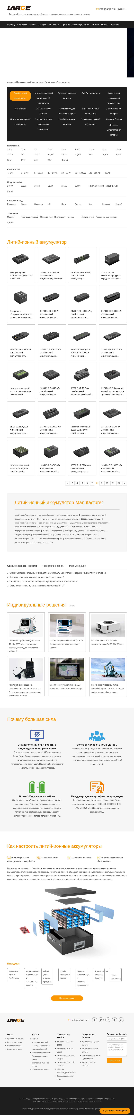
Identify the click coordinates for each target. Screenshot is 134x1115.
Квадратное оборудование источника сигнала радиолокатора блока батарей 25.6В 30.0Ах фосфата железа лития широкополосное (21, 314)
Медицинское (46, 217)
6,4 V (50, 149)
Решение (115, 24)
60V (36, 160)
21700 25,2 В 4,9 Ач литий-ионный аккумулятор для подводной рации (19, 430)
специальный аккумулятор (67, 515)
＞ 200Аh (106, 173)
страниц (11, 24)
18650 (37, 186)
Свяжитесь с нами (14, 1049)
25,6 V (105, 155)
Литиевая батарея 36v (23, 543)
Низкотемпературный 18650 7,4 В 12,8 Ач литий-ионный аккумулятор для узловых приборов (19, 468)
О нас (29, 32)
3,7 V (23, 149)
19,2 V (51, 155)
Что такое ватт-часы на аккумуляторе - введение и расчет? (37, 577)
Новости (20, 32)
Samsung (38, 204)
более (72, 606)
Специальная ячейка (26, 24)
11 (113, 483)
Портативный (87, 217)
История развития (14, 1042)
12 (119, 483)
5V (35, 149)
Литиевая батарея (99, 24)
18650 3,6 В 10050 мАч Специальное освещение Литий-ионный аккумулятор (111, 468)
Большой (106, 204)
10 (107, 483)
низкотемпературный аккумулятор (53, 523)
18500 (23, 186)
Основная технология (40, 1070)
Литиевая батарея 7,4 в (64, 535)
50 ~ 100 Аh (80, 173)
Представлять (114, 1061)
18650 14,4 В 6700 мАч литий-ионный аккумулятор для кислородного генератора (20, 353)
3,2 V (9, 149)
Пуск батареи (20, 109)
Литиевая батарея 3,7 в (42, 535)
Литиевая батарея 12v (74, 539)
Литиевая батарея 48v (44, 543)
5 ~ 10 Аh (38, 173)
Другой (65, 160)
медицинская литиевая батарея (27, 531)
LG (49, 204)
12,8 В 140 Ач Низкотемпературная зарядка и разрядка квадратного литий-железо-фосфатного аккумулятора (111, 275)
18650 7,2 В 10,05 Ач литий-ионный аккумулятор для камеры (51, 275)
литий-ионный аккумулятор (25, 515)
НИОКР (10, 32)
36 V (9, 160)
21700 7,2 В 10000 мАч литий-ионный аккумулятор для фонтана (50, 430)
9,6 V (77, 149)
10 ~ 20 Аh (53, 173)
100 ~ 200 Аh (94, 173)
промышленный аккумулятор (92, 515)
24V (90, 155)
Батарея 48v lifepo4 (22, 535)
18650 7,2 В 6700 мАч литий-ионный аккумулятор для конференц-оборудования (81, 468)
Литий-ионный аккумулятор (57, 82)
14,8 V (10, 155)
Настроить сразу (67, 998)
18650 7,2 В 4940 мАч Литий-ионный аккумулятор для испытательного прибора (51, 391)
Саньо (24, 204)
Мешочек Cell (112, 186)
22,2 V (64, 155)
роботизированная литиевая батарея (83, 527)
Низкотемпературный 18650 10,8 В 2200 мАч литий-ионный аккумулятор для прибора (20, 391)
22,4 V (78, 155)
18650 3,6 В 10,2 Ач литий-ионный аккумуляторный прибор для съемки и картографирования (82, 391)
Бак (90, 204)
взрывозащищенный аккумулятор (52, 527)
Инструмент (59, 217)
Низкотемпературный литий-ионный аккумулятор (43, 98)
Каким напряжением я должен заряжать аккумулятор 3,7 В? (37, 586)
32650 (78, 186)
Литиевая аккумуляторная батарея (114, 130)
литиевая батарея (46, 515)
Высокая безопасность (91, 1055)
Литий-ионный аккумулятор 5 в (49, 539)
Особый (11, 217)
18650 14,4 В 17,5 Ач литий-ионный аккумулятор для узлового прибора (110, 430)
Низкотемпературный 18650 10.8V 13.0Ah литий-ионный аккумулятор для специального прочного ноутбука (81, 353)
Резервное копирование (106, 217)
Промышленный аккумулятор (75, 24)
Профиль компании (15, 1039)
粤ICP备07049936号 (93, 1101)
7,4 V (64, 149)
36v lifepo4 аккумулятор (96, 531)
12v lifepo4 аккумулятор (52, 531)
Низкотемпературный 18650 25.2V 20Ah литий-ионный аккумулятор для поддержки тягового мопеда (80, 430)
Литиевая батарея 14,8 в (24, 539)
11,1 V (91, 149)
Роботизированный (29, 217)
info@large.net (107, 9)
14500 (10, 186)
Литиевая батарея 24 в (95, 539)
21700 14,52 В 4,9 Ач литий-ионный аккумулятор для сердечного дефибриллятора (49, 314)
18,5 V (37, 155)
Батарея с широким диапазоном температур (44, 124)
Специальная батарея (49, 24)
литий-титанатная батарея (25, 527)
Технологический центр (41, 1053)
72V (49, 160)
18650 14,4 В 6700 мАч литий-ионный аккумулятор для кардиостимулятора (50, 353)
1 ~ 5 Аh (24, 173)
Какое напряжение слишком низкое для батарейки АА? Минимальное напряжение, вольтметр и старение (58, 573)
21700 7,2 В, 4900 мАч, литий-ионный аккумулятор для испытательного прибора (82, 314)
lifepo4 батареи (43, 519)
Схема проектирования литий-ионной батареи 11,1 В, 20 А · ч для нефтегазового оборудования (107, 688)
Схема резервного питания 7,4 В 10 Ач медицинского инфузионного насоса (66, 644)
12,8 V (118, 149)
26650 (64, 186)
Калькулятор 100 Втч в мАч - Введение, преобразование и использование (43, 581)
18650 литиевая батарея (91, 519)
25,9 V (118, 155)
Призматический (96, 186)
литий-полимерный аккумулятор (65, 519)
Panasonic (12, 204)
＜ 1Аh (10, 173)
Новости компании (14, 1046)
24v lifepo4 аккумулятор (74, 531)
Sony (64, 204)
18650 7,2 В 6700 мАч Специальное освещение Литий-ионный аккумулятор (50, 468)
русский (122, 9)
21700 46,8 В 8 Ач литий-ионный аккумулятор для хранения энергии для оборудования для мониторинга (112, 391)
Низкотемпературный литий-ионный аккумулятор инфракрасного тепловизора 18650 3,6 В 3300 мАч (82, 275)
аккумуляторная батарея (24, 519)
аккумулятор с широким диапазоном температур (89, 523)
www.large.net (79, 1101)
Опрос (71, 217)
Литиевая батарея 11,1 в (86, 535)
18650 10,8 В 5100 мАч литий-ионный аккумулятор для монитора (111, 353)
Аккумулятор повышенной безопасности (114, 98)
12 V (104, 149)
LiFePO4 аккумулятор (90, 93)
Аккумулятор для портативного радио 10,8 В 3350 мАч (21, 275)
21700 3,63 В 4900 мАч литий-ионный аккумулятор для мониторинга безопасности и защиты (112, 314)
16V (22, 155)
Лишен (78, 204)
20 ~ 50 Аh (66, 173)
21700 (51, 186)
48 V (23, 160)
